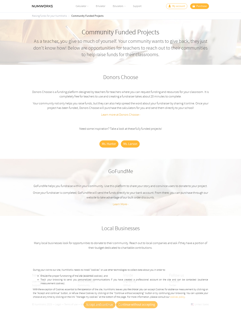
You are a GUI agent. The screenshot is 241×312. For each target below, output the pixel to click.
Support (137, 6)
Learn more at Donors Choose (120, 115)
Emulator (100, 6)
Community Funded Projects (87, 16)
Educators (118, 6)
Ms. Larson (130, 144)
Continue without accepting (136, 304)
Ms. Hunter (109, 144)
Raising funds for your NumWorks (49, 15)
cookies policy (177, 296)
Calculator (81, 6)
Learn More (120, 204)
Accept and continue (99, 304)
